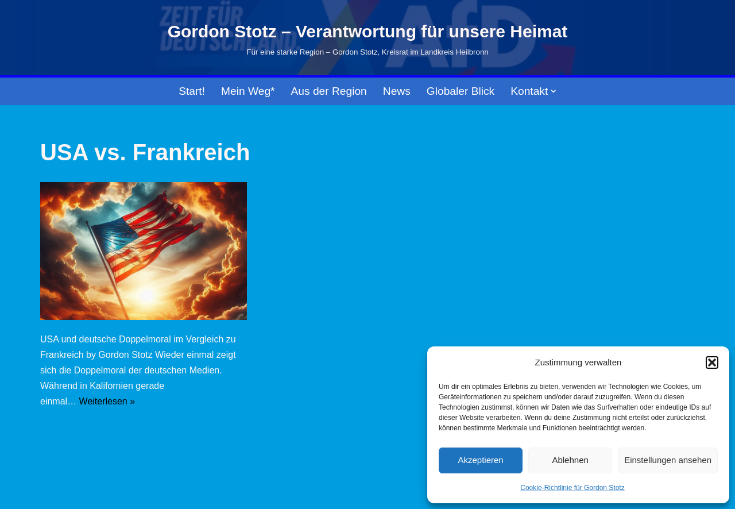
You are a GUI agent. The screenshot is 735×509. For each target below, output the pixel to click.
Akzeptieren (480, 460)
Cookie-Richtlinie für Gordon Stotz (572, 488)
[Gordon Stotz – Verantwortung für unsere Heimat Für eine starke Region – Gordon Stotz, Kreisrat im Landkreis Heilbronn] (368, 38)
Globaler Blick (460, 91)
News (397, 91)
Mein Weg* (248, 91)
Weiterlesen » (107, 401)
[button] (712, 362)
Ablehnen (570, 460)
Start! (192, 91)
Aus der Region (329, 91)
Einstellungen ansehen (667, 460)
